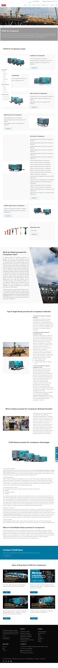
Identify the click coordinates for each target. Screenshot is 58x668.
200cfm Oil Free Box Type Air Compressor (40, 166)
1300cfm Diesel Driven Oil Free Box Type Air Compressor (41, 182)
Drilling (39, 634)
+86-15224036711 (36, 1)
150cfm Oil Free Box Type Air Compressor (40, 164)
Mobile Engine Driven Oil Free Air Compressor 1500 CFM (41, 154)
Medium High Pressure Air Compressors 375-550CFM (15, 120)
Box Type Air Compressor (11, 75)
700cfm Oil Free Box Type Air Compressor (40, 168)
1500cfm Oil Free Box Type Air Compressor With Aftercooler (42, 190)
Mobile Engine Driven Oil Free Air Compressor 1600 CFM (41, 157)
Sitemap (36, 658)
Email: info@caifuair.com (27, 650)
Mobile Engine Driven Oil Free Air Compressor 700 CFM (41, 143)
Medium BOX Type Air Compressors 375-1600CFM (14, 81)
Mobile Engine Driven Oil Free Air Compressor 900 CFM (41, 147)
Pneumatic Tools (35, 227)
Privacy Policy (42, 658)
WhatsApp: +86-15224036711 (28, 652)
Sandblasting (40, 638)
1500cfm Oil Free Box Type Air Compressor (40, 185)
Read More (34, 67)
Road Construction (41, 633)
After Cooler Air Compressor (38, 93)
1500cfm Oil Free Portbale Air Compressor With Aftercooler (42, 193)
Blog (3, 648)
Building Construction (42, 631)
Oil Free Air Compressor (37, 136)
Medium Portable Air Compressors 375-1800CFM (40, 63)
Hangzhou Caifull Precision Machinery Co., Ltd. (17, 658)
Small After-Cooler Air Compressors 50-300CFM (42, 96)
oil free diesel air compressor (42, 470)
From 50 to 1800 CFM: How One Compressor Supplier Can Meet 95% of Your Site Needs (14, 585)
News (48, 4)
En (54, 1)
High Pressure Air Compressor (13, 115)
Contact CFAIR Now (13, 550)
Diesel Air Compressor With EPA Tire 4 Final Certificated (14, 211)
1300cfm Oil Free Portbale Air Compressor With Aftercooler (42, 177)
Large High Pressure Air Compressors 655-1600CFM (14, 124)
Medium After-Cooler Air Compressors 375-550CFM (41, 99)
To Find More (5, 638)
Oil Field (39, 639)
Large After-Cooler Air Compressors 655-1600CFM (40, 102)
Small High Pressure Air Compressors (13, 117)
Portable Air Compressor (37, 55)
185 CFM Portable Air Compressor (38, 58)
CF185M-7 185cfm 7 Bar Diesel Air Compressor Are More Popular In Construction (41, 611)
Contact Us (52, 4)
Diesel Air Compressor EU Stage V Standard (15, 208)
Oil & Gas (40, 641)
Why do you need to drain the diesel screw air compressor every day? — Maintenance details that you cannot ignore (42, 586)
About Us (39, 4)
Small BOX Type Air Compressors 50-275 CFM (15, 78)
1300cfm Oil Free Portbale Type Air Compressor (42, 179)
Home (25, 4)
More (6, 592)
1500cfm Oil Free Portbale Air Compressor (40, 187)
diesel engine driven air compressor (13, 514)
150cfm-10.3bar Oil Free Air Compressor (40, 162)
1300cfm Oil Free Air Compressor (38, 174)
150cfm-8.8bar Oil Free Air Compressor (39, 160)
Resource (44, 4)
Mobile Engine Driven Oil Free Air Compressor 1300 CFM (41, 150)
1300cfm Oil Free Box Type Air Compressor (40, 172)
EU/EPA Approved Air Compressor (14, 205)
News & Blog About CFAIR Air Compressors (29, 565)
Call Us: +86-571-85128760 (27, 648)
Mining (39, 636)
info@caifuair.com (49, 1)
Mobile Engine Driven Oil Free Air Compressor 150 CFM (41, 140)
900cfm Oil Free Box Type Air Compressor (40, 170)
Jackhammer (33, 230)
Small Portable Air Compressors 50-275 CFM (41, 60)
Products (29, 4)
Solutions (34, 4)
